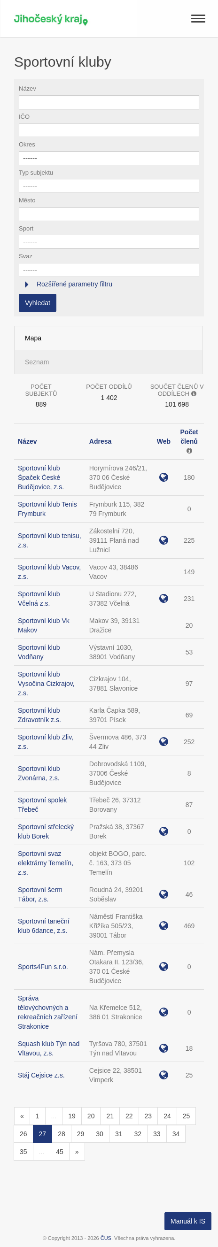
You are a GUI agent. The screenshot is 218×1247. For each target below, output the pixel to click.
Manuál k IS (188, 1221)
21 (110, 1116)
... (54, 1116)
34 (176, 1134)
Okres (27, 144)
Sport (26, 228)
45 (59, 1151)
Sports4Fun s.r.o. (43, 966)
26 (23, 1134)
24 (167, 1116)
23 (148, 1116)
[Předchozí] (22, 1116)
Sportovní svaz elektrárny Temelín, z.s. (45, 863)
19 (72, 1116)
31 (119, 1134)
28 (61, 1134)
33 (157, 1134)
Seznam (37, 362)
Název (27, 88)
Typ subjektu (36, 172)
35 (23, 1151)
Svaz (25, 256)
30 (99, 1134)
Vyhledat (37, 303)
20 (91, 1116)
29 (81, 1134)
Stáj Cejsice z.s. (41, 1075)
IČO (24, 116)
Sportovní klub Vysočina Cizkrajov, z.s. (46, 683)
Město (27, 200)
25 (186, 1116)
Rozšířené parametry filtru (73, 284)
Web (164, 441)
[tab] (109, 284)
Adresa (100, 441)
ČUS (106, 1238)
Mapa (33, 338)
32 (137, 1134)
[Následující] (77, 1152)
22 (129, 1116)
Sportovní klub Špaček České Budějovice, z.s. (41, 477)
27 (43, 1134)
